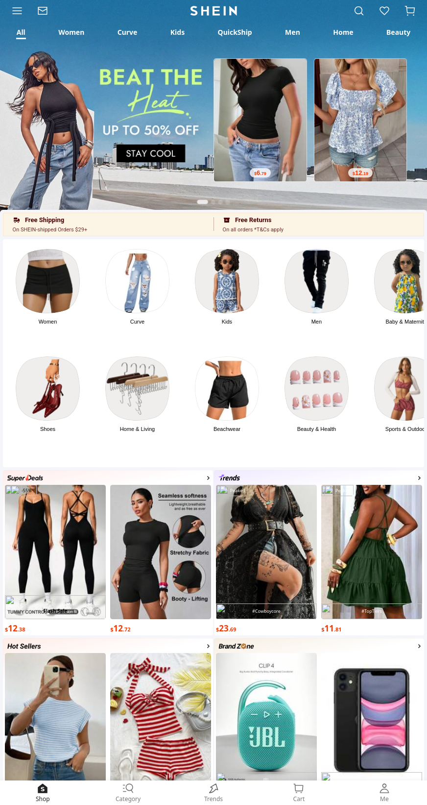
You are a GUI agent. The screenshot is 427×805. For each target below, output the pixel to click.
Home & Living (137, 429)
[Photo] (48, 281)
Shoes (47, 429)
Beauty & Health (316, 429)
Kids (227, 322)
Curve (137, 322)
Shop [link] (42, 792)
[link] (46, 11)
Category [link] (127, 792)
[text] (260, 172)
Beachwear (227, 429)
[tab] (21, 32)
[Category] (15, 11)
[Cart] (412, 11)
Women (48, 322)
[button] (410, 11)
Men (316, 322)
